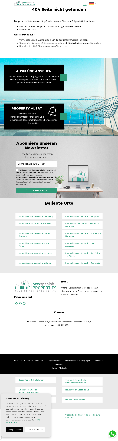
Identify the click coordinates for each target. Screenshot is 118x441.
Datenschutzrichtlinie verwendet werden (34, 177)
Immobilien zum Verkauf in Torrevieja (82, 263)
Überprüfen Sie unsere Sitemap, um (36, 43)
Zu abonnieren (36, 190)
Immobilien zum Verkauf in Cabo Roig (36, 216)
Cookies (97, 360)
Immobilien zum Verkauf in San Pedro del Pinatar (82, 254)
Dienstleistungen (94, 291)
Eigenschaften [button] (75, 288)
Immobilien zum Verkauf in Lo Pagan (35, 253)
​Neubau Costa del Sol (75, 399)
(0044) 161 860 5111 (59, 325)
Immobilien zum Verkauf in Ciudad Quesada (34, 234)
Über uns (65, 291)
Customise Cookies (35, 430)
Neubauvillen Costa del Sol (77, 390)
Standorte (65, 294)
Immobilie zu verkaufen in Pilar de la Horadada (82, 224)
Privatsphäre (70, 360)
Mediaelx (63, 368)
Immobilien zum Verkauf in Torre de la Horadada (83, 234)
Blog (72, 291)
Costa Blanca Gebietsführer (31, 380)
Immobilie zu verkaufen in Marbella (35, 223)
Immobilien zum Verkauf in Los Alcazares (79, 244)
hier (66, 46)
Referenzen (81, 291)
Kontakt (74, 294)
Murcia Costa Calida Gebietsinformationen (29, 391)
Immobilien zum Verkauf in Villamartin (36, 263)
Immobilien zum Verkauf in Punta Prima (34, 244)
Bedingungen (84, 360)
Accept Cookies (15, 430)
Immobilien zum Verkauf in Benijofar (82, 216)
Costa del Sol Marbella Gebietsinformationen (75, 381)
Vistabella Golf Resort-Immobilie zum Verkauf (82, 416)
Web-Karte (59, 364)
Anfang (64, 288)
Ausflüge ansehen (90, 288)
